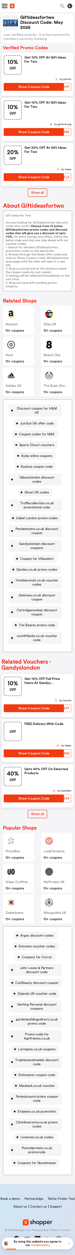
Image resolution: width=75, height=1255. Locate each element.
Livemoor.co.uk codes (36, 1137)
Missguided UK (55, 912)
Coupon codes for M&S (37, 434)
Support (56, 1206)
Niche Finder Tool (61, 1198)
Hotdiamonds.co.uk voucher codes (37, 582)
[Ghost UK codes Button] (35, 492)
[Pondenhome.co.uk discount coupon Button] (35, 531)
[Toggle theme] (69, 6)
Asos (9, 355)
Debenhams (15, 912)
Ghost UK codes (36, 492)
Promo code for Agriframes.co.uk (37, 1036)
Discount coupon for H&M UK (37, 410)
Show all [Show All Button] (37, 192)
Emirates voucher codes (37, 946)
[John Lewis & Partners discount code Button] (35, 970)
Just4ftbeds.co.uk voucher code (36, 638)
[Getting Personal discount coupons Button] (35, 1006)
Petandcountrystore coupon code (37, 1098)
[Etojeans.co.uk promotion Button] (35, 1111)
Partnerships (33, 1198)
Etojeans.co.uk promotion (37, 1111)
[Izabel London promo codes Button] (35, 518)
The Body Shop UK (58, 385)
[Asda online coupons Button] (35, 456)
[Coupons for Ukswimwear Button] (35, 1163)
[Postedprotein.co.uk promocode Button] (35, 1150)
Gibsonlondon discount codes (36, 479)
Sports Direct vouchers (36, 445)
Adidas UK (13, 385)
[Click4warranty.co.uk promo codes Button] (35, 1124)
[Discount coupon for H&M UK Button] (35, 410)
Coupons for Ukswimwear (36, 1163)
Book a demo (10, 1198)
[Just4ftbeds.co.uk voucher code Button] (35, 638)
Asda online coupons (36, 455)
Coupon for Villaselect (37, 558)
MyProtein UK (54, 882)
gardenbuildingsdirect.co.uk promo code (37, 1021)
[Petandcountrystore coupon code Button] (35, 1099)
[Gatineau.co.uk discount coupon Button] (35, 597)
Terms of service (60, 1230)
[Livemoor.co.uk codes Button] (35, 1137)
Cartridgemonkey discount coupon (37, 612)
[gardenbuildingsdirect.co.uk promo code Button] (35, 1021)
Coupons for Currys (37, 957)
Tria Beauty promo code (37, 625)
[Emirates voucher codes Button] (35, 946)
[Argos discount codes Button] (35, 935)
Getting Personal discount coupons (36, 1006)
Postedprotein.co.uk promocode (37, 1150)
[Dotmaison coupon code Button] (35, 1075)
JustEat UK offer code (37, 423)
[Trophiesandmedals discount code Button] (35, 1062)
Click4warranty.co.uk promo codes (37, 1124)
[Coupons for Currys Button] (35, 957)
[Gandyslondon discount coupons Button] (35, 546)
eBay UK (50, 324)
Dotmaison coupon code (36, 1075)
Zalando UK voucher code (36, 993)
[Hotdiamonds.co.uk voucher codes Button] (35, 582)
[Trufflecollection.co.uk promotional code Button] (35, 505)
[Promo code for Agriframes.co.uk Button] (35, 1036)
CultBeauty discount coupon (36, 983)
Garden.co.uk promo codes (36, 569)
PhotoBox (13, 851)
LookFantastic (54, 851)
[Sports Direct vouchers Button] (35, 445)
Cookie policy (40, 1245)
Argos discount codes (37, 935)
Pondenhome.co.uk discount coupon (36, 531)
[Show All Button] (37, 814)
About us (20, 1206)
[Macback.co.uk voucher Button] (35, 1086)
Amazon (12, 324)
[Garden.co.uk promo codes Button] (35, 569)
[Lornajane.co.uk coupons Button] (35, 1049)
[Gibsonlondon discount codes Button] (35, 479)
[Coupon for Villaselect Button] (35, 559)
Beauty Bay (52, 355)
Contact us (38, 1206)
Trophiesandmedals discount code (37, 1062)
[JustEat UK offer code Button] (35, 423)
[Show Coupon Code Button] (34, 87)
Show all (37, 814)
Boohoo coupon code (37, 466)
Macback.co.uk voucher (37, 1085)
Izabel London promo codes (37, 518)
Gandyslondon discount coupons (37, 546)
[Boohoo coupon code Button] (35, 467)
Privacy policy (40, 1230)
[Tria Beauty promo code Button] (35, 625)
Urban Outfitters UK (21, 882)
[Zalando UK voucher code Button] (35, 994)
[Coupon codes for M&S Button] (35, 434)
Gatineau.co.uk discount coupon (37, 597)
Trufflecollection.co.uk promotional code (37, 505)
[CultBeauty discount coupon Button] (35, 983)
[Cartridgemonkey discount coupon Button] (35, 612)
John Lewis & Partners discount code (37, 970)
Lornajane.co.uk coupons (37, 1049)
